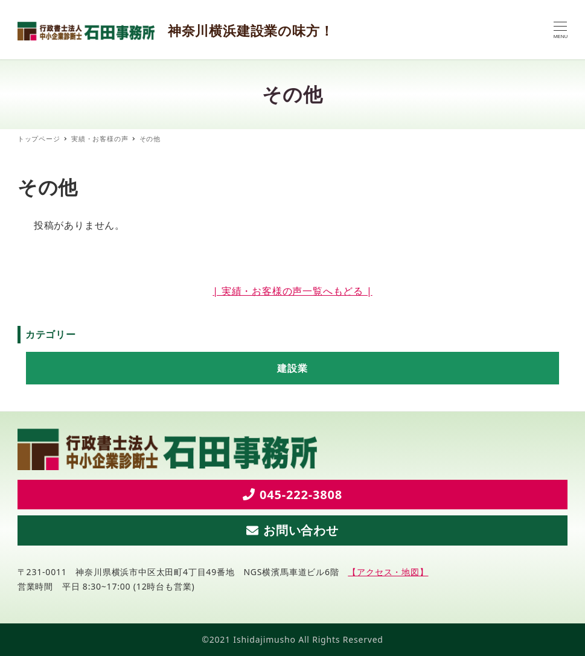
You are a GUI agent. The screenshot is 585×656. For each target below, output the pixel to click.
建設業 (292, 368)
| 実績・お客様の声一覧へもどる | (292, 291)
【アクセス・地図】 (388, 572)
